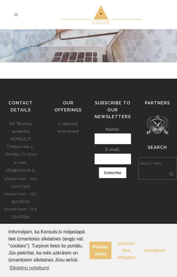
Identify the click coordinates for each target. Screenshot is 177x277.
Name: (113, 129)
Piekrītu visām (100, 250)
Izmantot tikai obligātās (126, 250)
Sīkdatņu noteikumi (29, 267)
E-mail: (112, 149)
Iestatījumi (155, 250)
